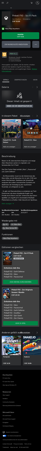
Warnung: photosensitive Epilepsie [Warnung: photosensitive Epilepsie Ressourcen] (12, 405)
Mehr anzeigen (8, 203)
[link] (11, 134)
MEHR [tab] (35, 80)
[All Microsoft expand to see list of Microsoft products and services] (2, 3)
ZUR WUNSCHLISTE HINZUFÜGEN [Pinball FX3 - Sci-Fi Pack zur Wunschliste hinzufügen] (16, 44)
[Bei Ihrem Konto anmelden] (37, 3)
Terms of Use (27, 444)
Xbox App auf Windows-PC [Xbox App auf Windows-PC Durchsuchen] (10, 385)
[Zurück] (33, 87)
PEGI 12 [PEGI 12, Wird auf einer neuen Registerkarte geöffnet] (13, 54)
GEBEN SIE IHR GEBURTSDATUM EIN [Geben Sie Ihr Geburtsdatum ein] (19, 106)
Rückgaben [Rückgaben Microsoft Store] (5, 422)
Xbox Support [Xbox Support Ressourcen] (6, 395)
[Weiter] (37, 87)
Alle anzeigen (25, 115)
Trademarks (6, 447)
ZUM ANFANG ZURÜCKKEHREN (20, 282)
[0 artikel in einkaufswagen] (32, 3)
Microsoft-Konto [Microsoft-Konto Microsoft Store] (7, 415)
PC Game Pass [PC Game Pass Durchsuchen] (6, 378)
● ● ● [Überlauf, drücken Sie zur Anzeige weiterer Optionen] (36, 44)
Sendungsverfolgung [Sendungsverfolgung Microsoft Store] (8, 426)
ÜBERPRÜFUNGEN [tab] (20, 80)
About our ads (14, 447)
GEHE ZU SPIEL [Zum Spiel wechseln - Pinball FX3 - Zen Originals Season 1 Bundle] (20, 323)
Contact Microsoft (7, 444)
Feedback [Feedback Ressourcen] (5, 398)
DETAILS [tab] (6, 80)
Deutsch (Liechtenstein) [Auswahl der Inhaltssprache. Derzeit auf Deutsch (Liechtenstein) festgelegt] (12, 432)
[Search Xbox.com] (8, 3)
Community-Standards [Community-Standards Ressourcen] (8, 402)
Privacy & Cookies (18, 444)
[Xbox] (6, 8)
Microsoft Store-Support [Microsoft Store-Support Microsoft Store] (9, 419)
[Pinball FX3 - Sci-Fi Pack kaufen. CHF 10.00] (20, 35)
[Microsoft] (20, 1)
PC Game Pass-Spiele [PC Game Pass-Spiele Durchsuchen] (8, 381)
